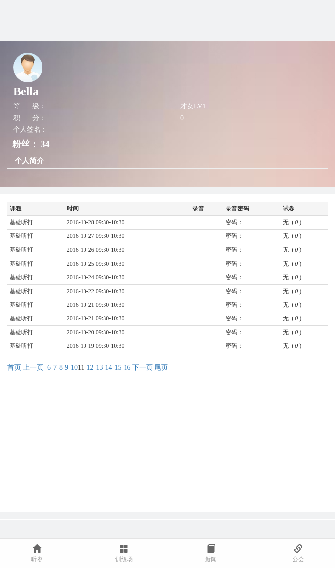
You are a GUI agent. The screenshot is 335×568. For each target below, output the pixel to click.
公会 (298, 553)
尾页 (161, 367)
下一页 (142, 367)
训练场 (124, 553)
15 (117, 367)
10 (74, 367)
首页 (14, 367)
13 (99, 367)
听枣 (36, 553)
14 (108, 367)
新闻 (211, 553)
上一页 (33, 367)
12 (89, 367)
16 (127, 367)
